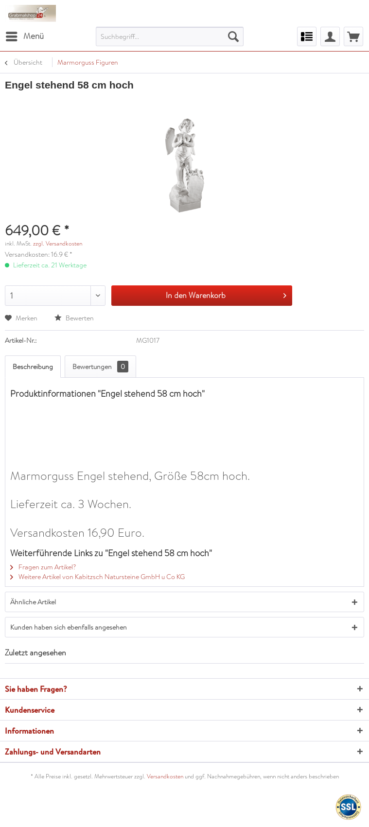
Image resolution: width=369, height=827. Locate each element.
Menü (25, 35)
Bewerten (74, 318)
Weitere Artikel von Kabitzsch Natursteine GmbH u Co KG (97, 576)
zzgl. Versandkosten (57, 243)
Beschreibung (33, 366)
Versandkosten (165, 776)
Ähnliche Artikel (33, 602)
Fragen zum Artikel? (43, 567)
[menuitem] (24, 36)
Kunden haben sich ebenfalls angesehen (68, 627)
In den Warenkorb (226, 294)
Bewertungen (100, 366)
